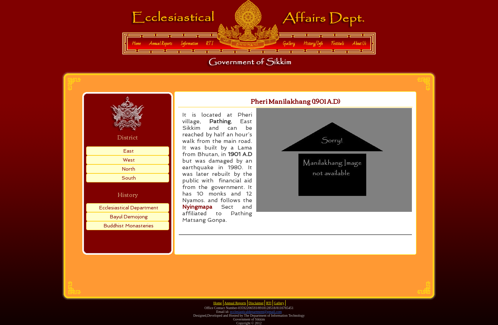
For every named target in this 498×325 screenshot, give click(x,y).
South (129, 178)
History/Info (313, 43)
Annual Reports (160, 43)
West (129, 160)
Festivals (337, 43)
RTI (209, 43)
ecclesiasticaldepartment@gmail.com (256, 312)
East (128, 151)
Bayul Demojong (129, 216)
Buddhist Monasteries (129, 225)
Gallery (289, 43)
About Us (359, 43)
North (128, 169)
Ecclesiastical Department (128, 207)
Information (189, 43)
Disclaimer (256, 303)
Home (136, 43)
